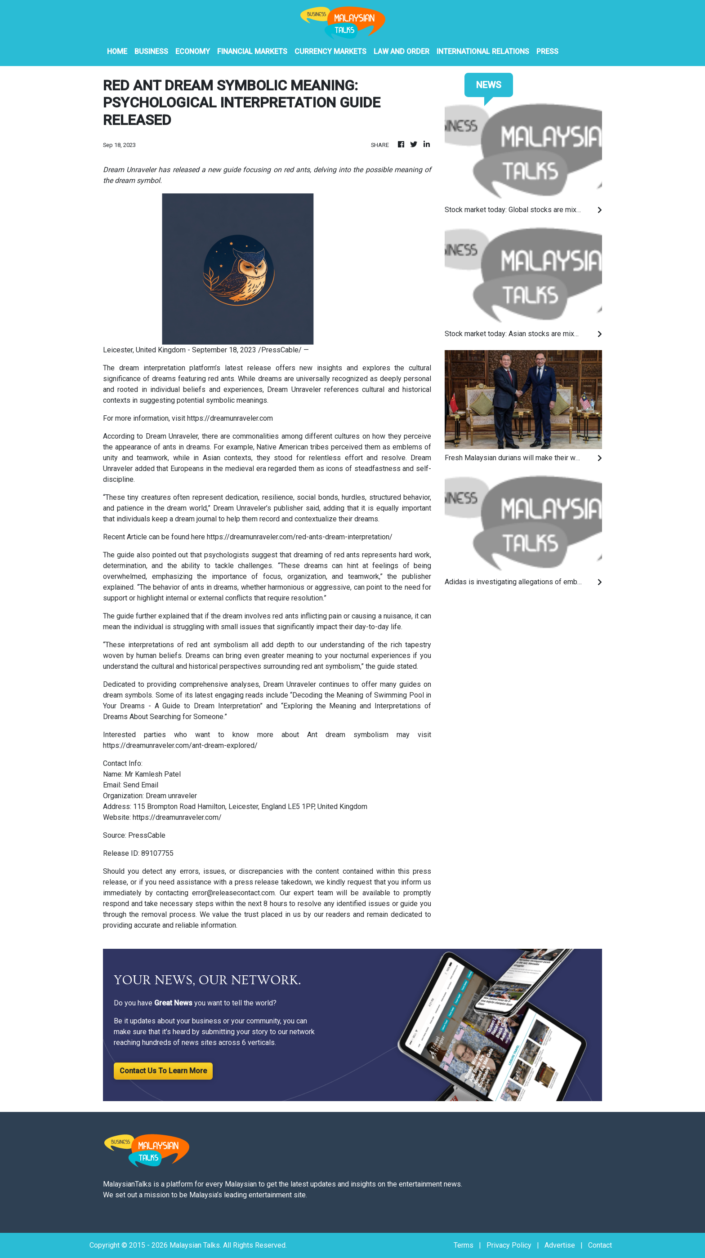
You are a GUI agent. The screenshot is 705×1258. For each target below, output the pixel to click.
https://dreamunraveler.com (230, 418)
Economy (192, 51)
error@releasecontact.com (233, 893)
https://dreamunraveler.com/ (177, 817)
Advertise (559, 1245)
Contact (600, 1245)
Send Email (140, 785)
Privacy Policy (508, 1245)
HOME (117, 51)
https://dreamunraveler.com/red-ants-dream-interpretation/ (300, 537)
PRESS (547, 51)
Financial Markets (252, 51)
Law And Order (401, 51)
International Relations (483, 51)
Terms (463, 1245)
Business (151, 51)
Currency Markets (330, 51)
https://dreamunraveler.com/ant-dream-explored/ (180, 745)
